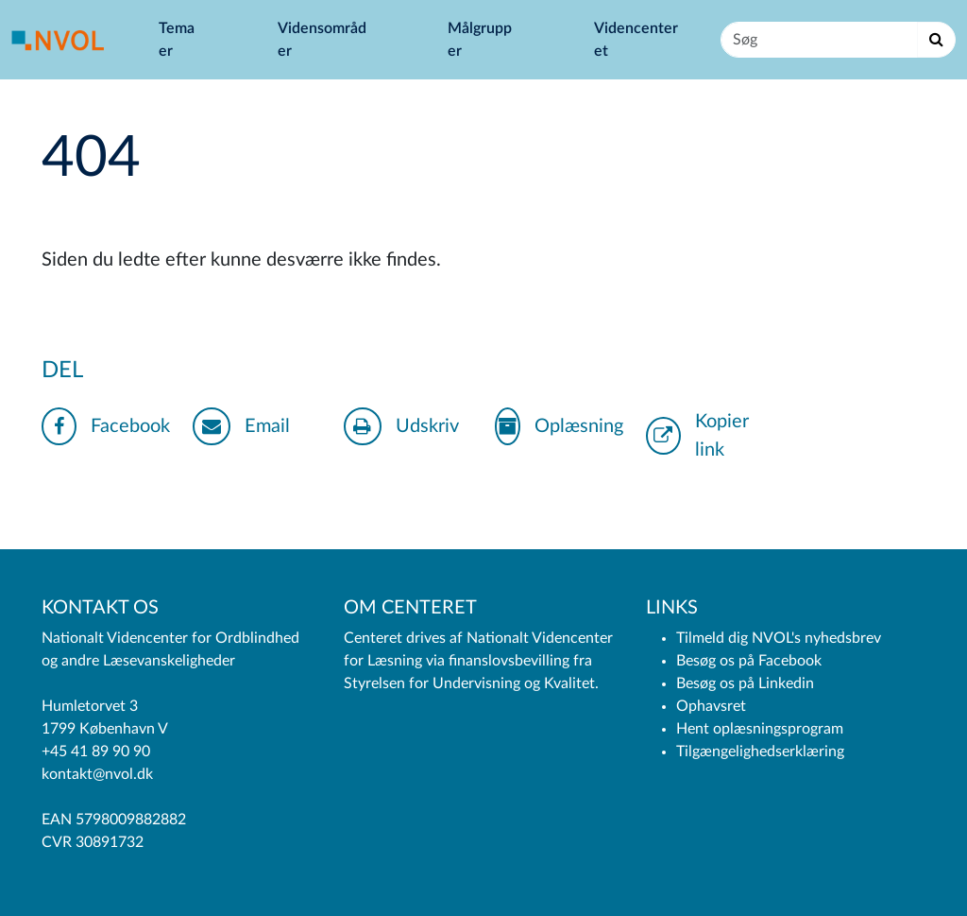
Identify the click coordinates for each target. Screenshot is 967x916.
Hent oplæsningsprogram (759, 728)
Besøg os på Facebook (749, 660)
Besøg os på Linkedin (745, 683)
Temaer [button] (177, 40)
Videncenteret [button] (636, 40)
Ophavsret (711, 706)
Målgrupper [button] (480, 40)
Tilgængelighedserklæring (760, 751)
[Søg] (819, 40)
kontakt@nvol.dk (97, 774)
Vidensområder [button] (322, 40)
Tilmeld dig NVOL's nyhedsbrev (778, 638)
